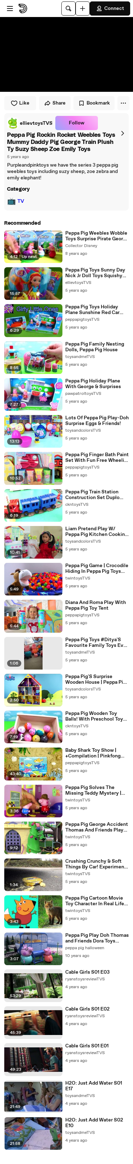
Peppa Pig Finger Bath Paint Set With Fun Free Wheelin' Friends (97, 457)
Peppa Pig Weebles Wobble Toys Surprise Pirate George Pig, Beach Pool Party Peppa (97, 236)
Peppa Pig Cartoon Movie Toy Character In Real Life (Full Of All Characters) (94, 901)
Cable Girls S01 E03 (87, 972)
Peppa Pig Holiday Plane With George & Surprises (93, 384)
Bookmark (94, 103)
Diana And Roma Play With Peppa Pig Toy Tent (95, 605)
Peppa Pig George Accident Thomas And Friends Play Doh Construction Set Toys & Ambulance (96, 827)
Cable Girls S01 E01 (87, 1046)
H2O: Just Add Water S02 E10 (94, 1123)
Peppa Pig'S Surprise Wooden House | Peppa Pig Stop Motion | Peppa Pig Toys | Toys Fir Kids (95, 679)
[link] (29, 123)
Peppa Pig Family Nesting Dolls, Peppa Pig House (94, 347)
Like (20, 103)
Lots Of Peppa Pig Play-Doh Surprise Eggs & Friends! (97, 420)
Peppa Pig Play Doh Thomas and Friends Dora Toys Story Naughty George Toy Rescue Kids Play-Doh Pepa (97, 938)
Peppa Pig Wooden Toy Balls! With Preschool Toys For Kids (95, 716)
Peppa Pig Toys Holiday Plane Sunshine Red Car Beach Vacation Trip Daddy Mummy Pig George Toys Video (95, 309)
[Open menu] (10, 8)
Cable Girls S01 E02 (87, 1009)
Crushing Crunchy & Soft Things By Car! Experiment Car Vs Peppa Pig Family (95, 864)
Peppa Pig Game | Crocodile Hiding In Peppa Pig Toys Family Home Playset (96, 568)
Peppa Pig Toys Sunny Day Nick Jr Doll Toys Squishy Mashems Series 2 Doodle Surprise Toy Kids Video (95, 273)
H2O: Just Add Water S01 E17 (93, 1086)
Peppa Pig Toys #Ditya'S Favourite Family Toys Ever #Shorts (96, 642)
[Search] (68, 8)
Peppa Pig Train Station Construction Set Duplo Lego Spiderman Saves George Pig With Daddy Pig (96, 494)
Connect (110, 8)
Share (55, 103)
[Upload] (83, 8)
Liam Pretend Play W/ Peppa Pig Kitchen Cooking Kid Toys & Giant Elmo (96, 531)
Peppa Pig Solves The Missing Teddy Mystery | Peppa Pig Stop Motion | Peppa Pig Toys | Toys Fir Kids (93, 790)
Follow (76, 123)
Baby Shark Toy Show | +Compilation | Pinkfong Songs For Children (93, 753)
